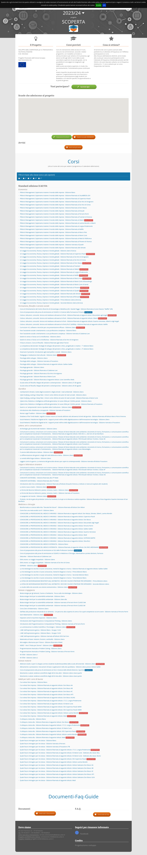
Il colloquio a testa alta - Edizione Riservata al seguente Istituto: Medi (42, 737)
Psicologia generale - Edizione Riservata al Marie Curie (38, 376)
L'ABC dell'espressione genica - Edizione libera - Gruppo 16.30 (40, 633)
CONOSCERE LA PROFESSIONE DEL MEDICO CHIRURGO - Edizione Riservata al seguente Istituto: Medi (53, 535)
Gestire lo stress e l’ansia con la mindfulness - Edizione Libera (40, 337)
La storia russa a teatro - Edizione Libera (33, 487)
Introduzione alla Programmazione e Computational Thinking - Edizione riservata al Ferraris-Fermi (52, 624)
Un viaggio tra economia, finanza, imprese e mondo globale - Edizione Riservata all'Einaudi (50, 297)
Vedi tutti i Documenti (45, 813)
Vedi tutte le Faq (102, 814)
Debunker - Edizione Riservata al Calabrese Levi (35, 556)
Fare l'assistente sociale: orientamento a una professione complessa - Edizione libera (48, 330)
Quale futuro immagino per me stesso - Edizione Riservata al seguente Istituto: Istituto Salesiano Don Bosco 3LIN (57, 777)
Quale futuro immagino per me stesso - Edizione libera (38, 740)
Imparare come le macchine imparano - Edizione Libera (38, 618)
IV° (35, 178)
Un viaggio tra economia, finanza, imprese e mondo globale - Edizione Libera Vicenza (48, 251)
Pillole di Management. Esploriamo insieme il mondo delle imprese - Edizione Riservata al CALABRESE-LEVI (55, 195)
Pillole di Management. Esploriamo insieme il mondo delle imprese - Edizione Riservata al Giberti (52, 220)
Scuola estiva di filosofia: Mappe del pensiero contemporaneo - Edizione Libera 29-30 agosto (50, 386)
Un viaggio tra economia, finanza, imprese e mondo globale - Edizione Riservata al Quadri (49, 291)
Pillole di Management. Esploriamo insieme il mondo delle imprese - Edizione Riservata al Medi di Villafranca (56, 238)
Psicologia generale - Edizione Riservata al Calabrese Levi (38, 370)
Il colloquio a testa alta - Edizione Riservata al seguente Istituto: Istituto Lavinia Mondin (48, 734)
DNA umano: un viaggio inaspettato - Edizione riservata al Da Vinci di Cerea (45, 563)
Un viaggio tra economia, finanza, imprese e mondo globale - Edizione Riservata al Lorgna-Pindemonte (54, 272)
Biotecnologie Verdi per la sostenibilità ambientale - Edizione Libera (42, 596)
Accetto (98, 5)
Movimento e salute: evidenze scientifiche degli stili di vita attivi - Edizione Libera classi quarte (51, 673)
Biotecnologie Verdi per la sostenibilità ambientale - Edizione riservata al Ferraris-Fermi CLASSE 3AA (53, 602)
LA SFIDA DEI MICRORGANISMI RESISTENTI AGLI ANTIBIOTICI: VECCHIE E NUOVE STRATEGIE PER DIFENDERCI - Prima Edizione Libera (63, 581)
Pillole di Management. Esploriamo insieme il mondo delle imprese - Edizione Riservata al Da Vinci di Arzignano (56, 202)
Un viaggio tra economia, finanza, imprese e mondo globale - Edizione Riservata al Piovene (50, 288)
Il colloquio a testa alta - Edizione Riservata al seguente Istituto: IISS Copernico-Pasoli (48, 731)
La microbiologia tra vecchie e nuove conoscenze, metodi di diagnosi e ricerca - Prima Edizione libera (53, 572)
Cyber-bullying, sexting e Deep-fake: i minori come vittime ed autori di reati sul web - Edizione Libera (53, 395)
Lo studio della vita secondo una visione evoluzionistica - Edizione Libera (44, 587)
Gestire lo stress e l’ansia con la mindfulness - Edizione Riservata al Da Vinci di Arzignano (49, 340)
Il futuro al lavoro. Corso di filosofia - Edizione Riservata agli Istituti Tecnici (44, 343)
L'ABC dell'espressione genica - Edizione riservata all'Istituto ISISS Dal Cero (44, 636)
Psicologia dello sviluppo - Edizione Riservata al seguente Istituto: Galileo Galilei (46, 364)
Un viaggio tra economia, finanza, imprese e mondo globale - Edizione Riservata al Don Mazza (51, 263)
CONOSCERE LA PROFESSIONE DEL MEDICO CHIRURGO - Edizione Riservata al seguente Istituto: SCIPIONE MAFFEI (57, 538)
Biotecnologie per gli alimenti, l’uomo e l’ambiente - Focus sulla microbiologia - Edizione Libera (51, 593)
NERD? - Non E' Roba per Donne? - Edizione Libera (36, 645)
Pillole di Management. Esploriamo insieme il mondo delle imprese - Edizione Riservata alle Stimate (53, 248)
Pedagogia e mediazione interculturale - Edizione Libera (38, 355)
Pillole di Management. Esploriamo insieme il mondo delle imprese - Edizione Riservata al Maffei (52, 229)
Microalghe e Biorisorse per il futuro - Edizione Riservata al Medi (41, 642)
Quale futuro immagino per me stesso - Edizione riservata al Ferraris (42, 744)
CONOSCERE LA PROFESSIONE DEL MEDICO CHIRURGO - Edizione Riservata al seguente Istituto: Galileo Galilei (56, 529)
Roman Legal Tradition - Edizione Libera (33, 413)
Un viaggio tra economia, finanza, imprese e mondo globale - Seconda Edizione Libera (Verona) (51, 303)
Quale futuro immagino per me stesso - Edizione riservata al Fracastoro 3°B (45, 747)
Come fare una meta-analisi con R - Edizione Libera (37, 510)
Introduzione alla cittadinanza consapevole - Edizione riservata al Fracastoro (45, 410)
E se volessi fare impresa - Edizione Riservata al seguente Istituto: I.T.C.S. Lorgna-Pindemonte (50, 701)
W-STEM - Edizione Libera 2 (29, 658)
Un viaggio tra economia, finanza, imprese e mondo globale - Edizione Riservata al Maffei (49, 275)
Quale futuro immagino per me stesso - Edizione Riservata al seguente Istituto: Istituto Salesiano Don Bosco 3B (56, 768)
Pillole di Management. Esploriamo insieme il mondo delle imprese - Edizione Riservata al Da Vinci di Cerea (55, 205)
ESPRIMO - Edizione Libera (28, 566)
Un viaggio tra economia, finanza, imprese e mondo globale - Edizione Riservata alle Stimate (50, 294)
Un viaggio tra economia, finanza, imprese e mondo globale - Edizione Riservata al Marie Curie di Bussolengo (56, 281)
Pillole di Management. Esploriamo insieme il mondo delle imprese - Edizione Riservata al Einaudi (52, 211)
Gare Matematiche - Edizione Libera (32, 615)
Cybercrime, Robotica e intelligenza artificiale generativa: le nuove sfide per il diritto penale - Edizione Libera (55, 401)
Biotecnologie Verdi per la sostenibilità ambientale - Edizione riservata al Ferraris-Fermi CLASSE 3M (52, 605)
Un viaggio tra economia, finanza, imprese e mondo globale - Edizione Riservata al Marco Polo (51, 278)
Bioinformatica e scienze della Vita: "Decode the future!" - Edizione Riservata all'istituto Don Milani (52, 507)
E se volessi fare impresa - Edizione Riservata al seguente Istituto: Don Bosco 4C (46, 691)
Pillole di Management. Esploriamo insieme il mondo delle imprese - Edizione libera (47, 192)
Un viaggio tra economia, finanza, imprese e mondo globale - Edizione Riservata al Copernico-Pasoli (53, 254)
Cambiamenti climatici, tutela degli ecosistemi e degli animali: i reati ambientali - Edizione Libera (52, 392)
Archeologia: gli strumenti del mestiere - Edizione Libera (38, 429)
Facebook (81, 833)
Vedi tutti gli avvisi (73, 147)
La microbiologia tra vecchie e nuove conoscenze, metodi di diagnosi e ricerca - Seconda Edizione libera (54, 575)
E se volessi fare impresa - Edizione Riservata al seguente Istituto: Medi (43, 716)
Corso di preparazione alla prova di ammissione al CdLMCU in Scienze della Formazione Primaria (52, 312)
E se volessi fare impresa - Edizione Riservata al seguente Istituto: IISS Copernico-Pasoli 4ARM (51, 710)
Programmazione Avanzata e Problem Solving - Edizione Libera (40, 648)
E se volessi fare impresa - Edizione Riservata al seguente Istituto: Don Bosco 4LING (47, 698)
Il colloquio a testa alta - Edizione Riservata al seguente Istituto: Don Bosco (44, 722)
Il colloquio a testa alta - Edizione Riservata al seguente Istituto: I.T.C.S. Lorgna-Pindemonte (50, 725)
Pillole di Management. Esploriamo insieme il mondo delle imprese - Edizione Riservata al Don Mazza (53, 208)
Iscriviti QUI (84, 87)
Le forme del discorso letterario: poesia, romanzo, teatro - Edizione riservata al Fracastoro (49, 493)
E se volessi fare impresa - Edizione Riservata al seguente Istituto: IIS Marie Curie (46, 704)
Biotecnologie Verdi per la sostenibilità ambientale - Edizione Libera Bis (43, 599)
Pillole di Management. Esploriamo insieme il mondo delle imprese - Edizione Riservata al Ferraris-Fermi (54, 214)
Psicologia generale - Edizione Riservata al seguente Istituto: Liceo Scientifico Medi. (47, 380)
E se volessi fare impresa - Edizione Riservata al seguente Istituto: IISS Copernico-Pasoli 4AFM (50, 707)
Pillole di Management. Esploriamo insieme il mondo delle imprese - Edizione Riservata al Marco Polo (53, 232)
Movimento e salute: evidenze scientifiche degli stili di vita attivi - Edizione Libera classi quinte (51, 676)
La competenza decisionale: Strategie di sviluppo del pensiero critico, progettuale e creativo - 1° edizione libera (56, 346)
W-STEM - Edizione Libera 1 (29, 655)
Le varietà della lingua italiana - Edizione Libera (35, 458)
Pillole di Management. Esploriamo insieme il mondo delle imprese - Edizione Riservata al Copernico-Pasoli (55, 199)
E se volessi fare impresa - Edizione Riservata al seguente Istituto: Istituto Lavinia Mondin (49, 713)
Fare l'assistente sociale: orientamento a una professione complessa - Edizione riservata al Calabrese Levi (55, 334)
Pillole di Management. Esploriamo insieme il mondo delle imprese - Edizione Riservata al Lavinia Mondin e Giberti (58, 223)
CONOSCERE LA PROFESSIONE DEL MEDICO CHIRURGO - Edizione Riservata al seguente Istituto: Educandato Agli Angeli (59, 523)
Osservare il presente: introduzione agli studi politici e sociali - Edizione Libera (45, 352)
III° (30, 178)
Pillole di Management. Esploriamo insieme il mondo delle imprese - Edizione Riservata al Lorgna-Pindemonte (56, 226)
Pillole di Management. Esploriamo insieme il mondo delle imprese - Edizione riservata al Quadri (52, 245)
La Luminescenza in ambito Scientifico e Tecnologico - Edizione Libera (43, 627)
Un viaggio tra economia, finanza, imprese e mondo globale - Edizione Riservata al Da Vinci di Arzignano (54, 257)
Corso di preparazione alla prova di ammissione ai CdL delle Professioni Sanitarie (47, 550)
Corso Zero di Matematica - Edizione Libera (34, 609)
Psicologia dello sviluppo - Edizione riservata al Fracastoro (39, 361)
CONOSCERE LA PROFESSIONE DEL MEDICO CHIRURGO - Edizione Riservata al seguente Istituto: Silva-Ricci (55, 541)
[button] (73, 114)
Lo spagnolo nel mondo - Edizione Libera (33, 496)
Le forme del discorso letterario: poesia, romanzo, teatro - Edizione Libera (44, 490)
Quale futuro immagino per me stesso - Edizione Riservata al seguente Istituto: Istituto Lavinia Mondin (54, 762)
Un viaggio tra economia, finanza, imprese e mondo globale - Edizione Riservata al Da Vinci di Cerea (53, 260)
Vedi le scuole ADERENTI (84, 137)
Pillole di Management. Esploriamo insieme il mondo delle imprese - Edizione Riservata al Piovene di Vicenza (56, 241)
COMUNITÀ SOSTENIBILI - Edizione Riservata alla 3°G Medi (39, 481)
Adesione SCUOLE (61, 137)
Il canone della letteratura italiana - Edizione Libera (37, 452)
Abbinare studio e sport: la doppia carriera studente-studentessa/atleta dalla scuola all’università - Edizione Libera (57, 664)
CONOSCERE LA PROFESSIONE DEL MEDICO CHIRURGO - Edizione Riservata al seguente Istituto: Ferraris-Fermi (56, 526)
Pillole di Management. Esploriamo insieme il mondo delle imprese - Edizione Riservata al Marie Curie (53, 235)
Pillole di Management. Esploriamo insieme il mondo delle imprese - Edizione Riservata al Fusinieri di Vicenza (56, 217)
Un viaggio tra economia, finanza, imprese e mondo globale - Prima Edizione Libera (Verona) (50, 300)
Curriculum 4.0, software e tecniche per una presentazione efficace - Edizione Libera (48, 327)
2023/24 (72, 13)
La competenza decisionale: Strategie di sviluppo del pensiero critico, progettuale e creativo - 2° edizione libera (56, 349)
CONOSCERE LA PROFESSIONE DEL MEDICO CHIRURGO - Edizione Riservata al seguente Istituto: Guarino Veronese (58, 532)
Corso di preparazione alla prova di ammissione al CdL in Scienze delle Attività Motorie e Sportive (52, 670)
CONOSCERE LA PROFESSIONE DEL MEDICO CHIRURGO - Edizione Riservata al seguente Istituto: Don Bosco (55, 520)
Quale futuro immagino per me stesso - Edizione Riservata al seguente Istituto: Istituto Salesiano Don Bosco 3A (56, 765)
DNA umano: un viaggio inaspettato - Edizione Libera (37, 559)
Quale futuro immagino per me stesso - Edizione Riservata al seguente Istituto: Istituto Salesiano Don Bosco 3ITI (57, 774)
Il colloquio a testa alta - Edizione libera (33, 719)
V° (40, 178)
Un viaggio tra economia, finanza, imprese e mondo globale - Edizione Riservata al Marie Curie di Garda (54, 284)
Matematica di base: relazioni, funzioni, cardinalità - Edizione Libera (42, 639)
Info (104, 5)
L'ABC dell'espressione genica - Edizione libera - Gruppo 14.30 (40, 630)
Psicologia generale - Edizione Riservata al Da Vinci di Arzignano (41, 373)
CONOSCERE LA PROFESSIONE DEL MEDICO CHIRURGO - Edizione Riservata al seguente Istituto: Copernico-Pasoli (57, 517)
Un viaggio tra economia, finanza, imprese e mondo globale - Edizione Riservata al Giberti (49, 269)
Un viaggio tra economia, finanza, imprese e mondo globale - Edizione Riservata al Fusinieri (50, 266)
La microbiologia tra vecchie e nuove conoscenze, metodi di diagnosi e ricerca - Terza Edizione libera (53, 578)
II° (24, 178)
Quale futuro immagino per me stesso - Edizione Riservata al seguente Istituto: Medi (48, 780)
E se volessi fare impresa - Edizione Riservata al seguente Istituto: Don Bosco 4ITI (46, 694)
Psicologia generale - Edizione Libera (32, 367)
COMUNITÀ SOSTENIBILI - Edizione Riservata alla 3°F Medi (39, 478)
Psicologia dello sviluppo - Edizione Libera (33, 358)
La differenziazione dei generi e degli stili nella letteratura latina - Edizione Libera (46, 455)
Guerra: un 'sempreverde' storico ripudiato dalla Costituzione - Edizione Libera (46, 407)
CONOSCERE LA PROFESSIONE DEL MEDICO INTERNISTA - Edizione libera (44, 544)
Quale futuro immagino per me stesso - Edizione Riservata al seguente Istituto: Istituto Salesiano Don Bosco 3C (56, 771)
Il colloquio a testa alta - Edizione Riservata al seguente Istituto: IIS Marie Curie (46, 728)
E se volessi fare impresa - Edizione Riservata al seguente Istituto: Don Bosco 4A (46, 685)
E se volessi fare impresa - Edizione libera (33, 682)
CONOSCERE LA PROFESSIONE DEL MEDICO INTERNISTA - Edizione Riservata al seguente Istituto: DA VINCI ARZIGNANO (59, 547)
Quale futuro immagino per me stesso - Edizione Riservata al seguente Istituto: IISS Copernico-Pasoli (53, 759)
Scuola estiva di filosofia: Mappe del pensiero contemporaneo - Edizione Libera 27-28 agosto (50, 383)
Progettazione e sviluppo (85, 845)
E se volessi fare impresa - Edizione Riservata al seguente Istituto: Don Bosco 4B (46, 688)
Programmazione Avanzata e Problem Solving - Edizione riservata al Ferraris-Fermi (47, 651)
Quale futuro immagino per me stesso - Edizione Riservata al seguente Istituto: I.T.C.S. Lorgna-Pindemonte (55, 750)
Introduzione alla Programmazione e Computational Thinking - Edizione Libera (46, 621)
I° (20, 178)
